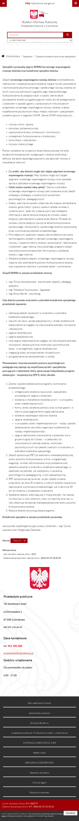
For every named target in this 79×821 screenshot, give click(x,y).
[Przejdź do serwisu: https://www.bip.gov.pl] (39, 3)
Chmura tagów (40, 783)
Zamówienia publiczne (39, 713)
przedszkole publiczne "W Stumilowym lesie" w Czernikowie (40, 733)
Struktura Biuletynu (39, 723)
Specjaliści (27, 56)
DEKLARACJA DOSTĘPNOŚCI (39, 763)
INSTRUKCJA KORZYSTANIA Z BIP (39, 743)
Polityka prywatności (39, 793)
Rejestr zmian (39, 753)
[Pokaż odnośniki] (3, 3)
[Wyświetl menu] (75, 3)
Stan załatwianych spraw (39, 703)
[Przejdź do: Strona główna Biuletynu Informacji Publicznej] (3, 56)
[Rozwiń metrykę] (19, 540)
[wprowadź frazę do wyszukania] (35, 35)
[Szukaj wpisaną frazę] (68, 35)
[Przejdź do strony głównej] (39, 19)
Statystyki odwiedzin (39, 773)
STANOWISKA (13, 56)
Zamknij (70, 813)
